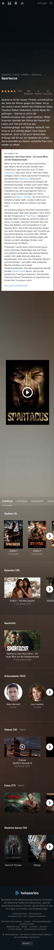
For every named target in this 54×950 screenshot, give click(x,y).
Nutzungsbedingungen (41, 921)
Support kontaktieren (37, 916)
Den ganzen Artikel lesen (16, 285)
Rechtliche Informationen (12, 921)
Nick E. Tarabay (24, 197)
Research (43, 927)
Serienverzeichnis (19, 914)
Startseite (6, 74)
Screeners (33, 927)
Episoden (22, 501)
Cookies (27, 921)
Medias (24, 927)
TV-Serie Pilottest (15, 929)
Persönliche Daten (27, 924)
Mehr (22, 729)
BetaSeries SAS (13, 927)
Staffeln (7, 501)
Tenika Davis (18, 271)
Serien (17, 74)
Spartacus (37, 74)
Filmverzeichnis (35, 914)
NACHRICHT (37, 501)
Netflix (26, 74)
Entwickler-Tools (15, 916)
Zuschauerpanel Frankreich (35, 929)
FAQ (25, 916)
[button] (22, 645)
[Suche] (51, 3)
